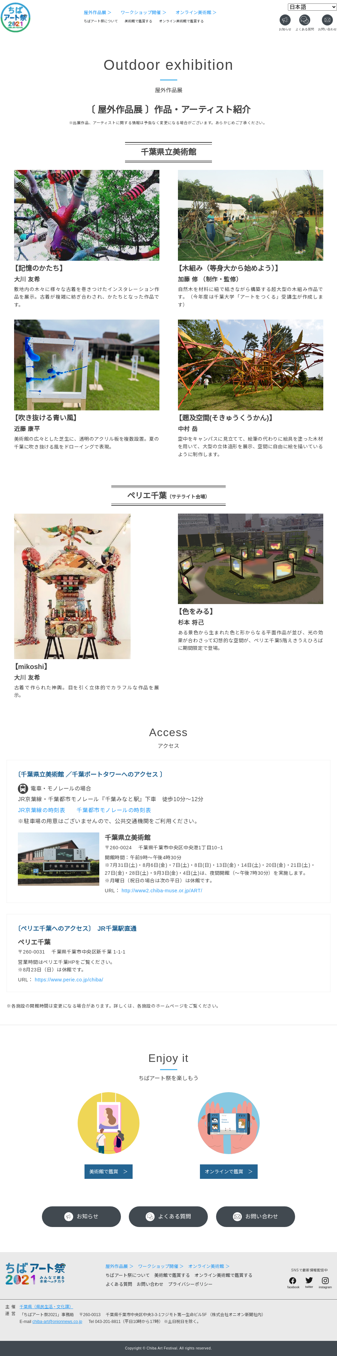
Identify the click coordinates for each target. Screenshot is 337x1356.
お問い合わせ (255, 1216)
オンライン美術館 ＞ (196, 12)
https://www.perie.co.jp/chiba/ (69, 979)
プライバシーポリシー (190, 1284)
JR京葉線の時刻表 (42, 810)
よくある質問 (168, 1216)
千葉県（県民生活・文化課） (46, 1306)
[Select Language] (312, 7)
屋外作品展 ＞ (98, 12)
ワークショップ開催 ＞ (144, 12)
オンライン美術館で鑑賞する (181, 21)
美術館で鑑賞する (138, 21)
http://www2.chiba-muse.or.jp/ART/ (162, 890)
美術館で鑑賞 (103, 1171)
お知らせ (81, 1216)
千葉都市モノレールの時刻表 (115, 810)
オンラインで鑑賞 (224, 1171)
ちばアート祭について (101, 21)
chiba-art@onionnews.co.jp (57, 1321)
